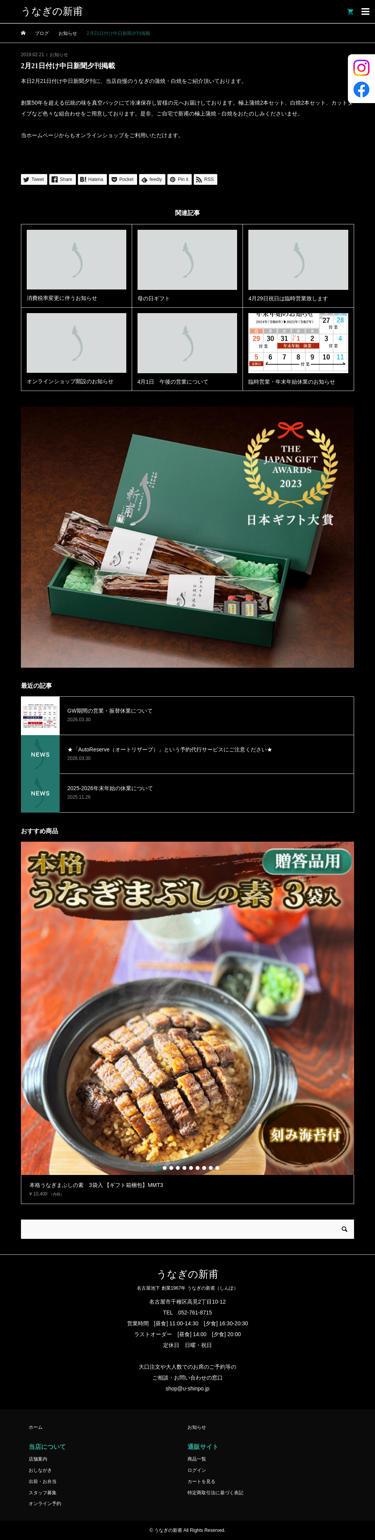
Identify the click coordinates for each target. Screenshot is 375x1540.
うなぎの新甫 (52, 11)
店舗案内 (38, 1459)
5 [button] (184, 1168)
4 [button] (177, 1168)
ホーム (36, 1427)
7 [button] (197, 1168)
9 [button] (210, 1168)
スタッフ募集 (43, 1492)
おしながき (40, 1470)
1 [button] (158, 1168)
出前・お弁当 (43, 1481)
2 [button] (164, 1168)
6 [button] (191, 1168)
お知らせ (59, 54)
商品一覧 (197, 1459)
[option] (187, 1023)
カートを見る (201, 1481)
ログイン (197, 1470)
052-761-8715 (195, 1312)
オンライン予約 (45, 1503)
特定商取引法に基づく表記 (215, 1492)
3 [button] (171, 1168)
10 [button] (217, 1168)
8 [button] (204, 1168)
